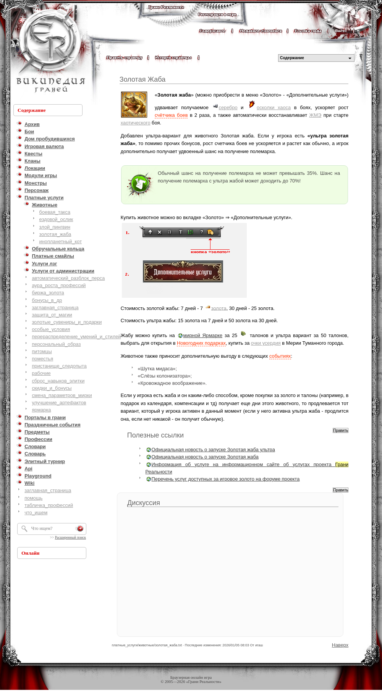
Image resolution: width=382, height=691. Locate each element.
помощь (33, 498)
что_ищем (35, 512)
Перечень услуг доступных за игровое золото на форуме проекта (226, 479)
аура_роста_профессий (59, 285)
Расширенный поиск (70, 537)
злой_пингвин (55, 227)
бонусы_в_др (47, 300)
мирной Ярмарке (203, 335)
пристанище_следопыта (59, 366)
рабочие (41, 373)
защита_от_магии (52, 315)
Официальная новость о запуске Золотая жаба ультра (213, 449)
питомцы (42, 351)
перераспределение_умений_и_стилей (76, 336)
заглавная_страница (55, 307)
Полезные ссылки (155, 435)
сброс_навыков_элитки (58, 381)
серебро (228, 107)
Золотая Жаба (142, 79)
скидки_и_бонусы (51, 388)
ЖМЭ (315, 115)
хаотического (136, 123)
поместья (42, 359)
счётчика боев (171, 115)
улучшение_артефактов (59, 402)
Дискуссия (143, 503)
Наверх (340, 645)
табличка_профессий (48, 505)
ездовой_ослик (56, 219)
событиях (280, 356)
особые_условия (51, 329)
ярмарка (41, 410)
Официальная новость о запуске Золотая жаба (205, 457)
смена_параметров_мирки (62, 395)
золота (219, 308)
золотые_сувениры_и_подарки (67, 322)
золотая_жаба (55, 234)
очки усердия (266, 343)
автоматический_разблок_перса (68, 278)
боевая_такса (54, 212)
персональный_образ (56, 344)
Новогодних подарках (201, 343)
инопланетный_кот (60, 241)
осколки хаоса (274, 107)
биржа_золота (48, 292)
